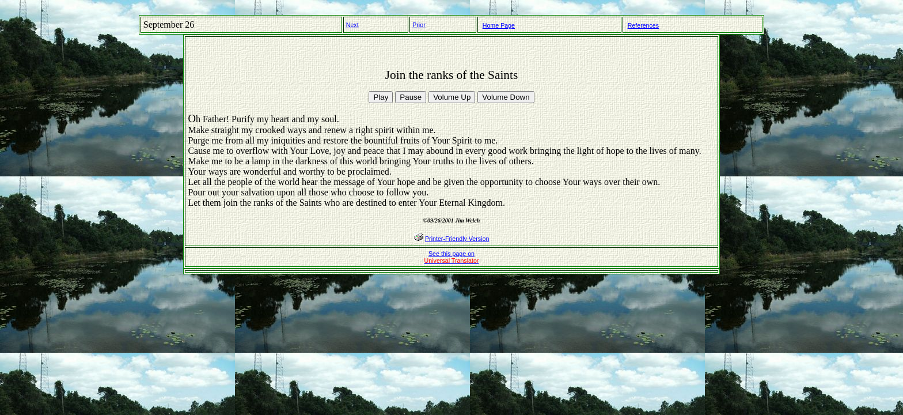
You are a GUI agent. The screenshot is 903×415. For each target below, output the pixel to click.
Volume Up (452, 97)
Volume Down (505, 97)
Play (380, 97)
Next (352, 24)
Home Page (499, 25)
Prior (419, 24)
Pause (411, 97)
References (643, 25)
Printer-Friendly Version (457, 238)
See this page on (451, 257)
